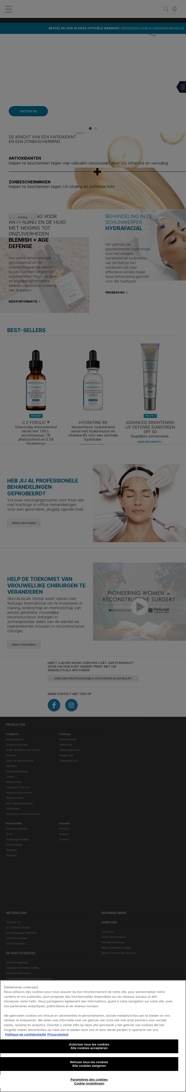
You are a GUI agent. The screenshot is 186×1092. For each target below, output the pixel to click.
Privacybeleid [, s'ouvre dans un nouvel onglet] (58, 1040)
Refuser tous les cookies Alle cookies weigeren (89, 1069)
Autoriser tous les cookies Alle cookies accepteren (89, 1051)
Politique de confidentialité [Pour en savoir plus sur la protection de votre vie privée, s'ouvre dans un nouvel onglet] (25, 1040)
